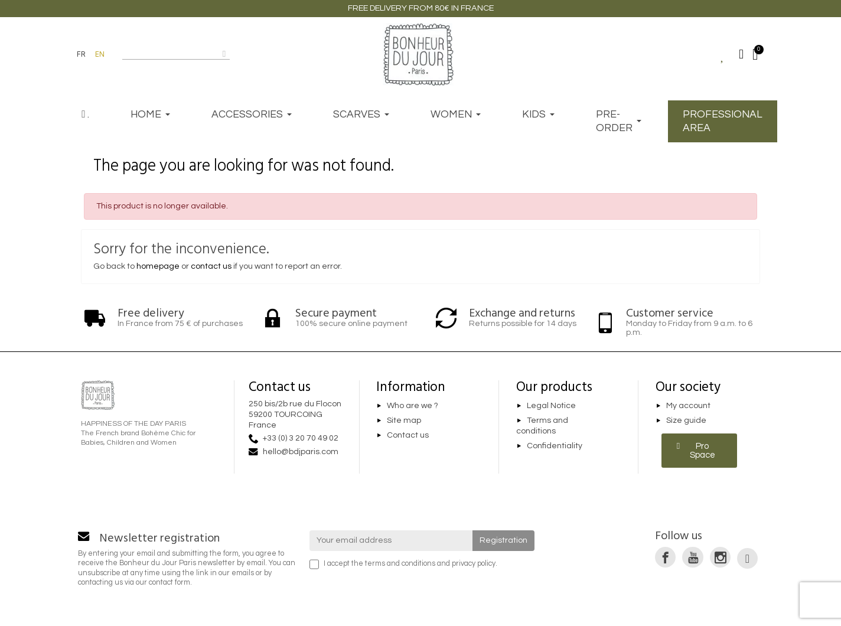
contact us (211, 266)
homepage (158, 266)
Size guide (686, 420)
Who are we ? (412, 406)
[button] (699, 450)
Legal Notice (551, 406)
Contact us (408, 435)
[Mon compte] (741, 54)
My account (688, 406)
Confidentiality (554, 446)
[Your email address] (391, 540)
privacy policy (474, 564)
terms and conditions (400, 564)
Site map (404, 420)
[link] (665, 557)
